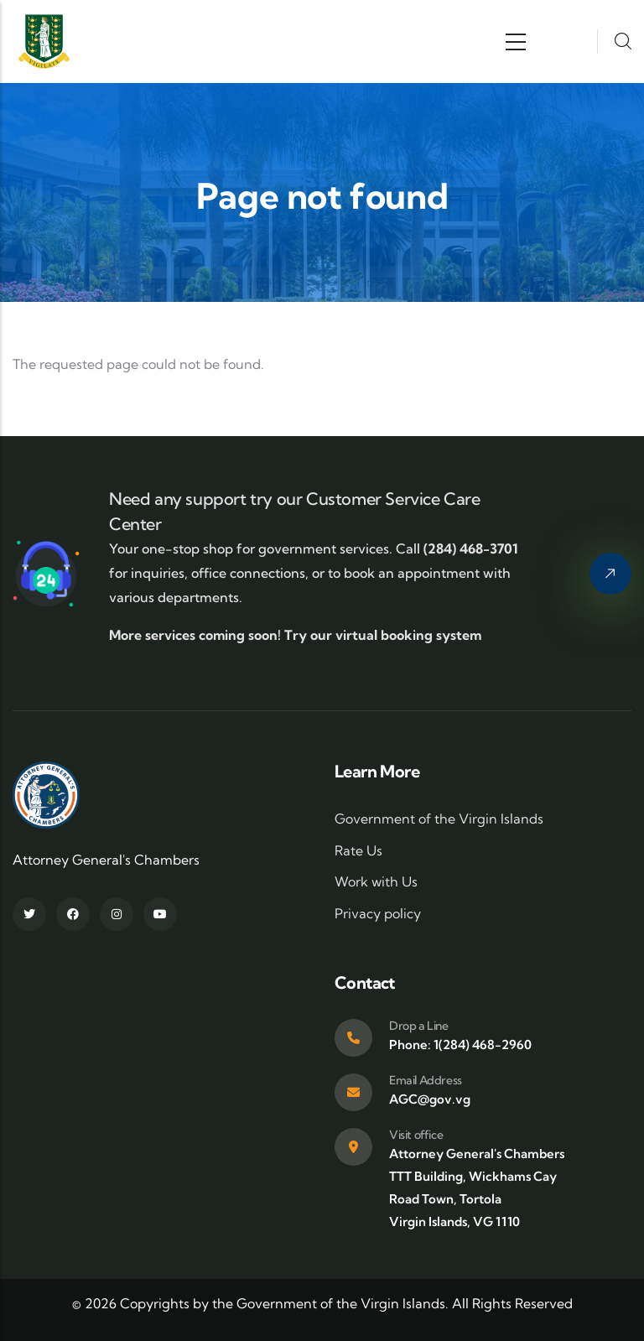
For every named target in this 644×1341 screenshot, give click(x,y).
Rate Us (358, 850)
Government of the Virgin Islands (439, 818)
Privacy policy (378, 913)
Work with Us (376, 881)
